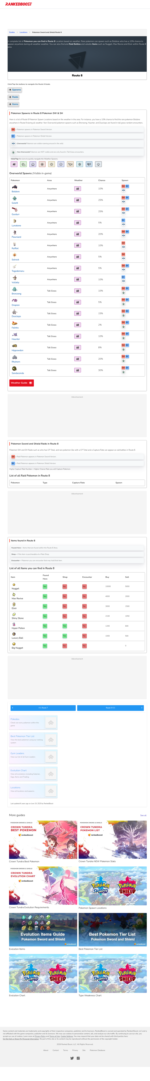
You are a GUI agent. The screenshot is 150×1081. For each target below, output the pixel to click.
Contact (56, 1050)
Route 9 (124, 707)
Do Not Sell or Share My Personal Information (21, 1039)
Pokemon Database (97, 1050)
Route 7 (30, 707)
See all (143, 815)
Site (84, 1050)
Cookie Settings (67, 1036)
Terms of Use (55, 1036)
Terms (65, 1050)
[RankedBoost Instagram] (78, 1058)
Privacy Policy (40, 1036)
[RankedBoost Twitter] (72, 1058)
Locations (23, 32)
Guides (12, 32)
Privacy (75, 1050)
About (45, 1050)
